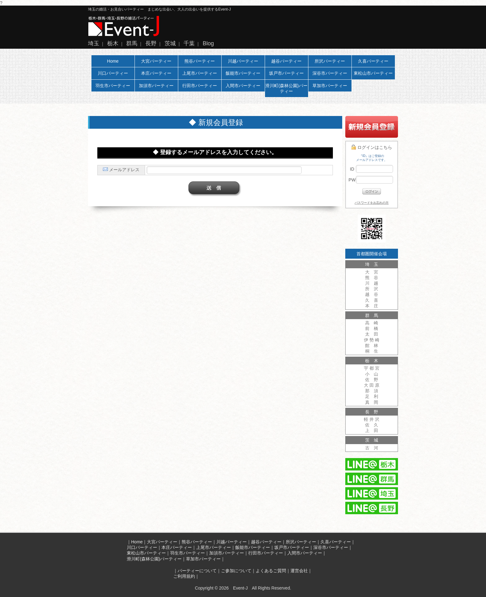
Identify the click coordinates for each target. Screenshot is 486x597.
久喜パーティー (373, 61)
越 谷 (371, 294)
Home (112, 61)
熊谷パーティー (199, 61)
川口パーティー (113, 73)
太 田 (371, 334)
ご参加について (236, 570)
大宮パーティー (156, 61)
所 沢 (371, 288)
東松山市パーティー (373, 73)
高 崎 (371, 322)
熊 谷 (371, 277)
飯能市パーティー (243, 73)
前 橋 (371, 328)
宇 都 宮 (371, 368)
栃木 (112, 43)
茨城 (170, 43)
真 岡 (371, 402)
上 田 (371, 430)
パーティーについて (197, 570)
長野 (151, 43)
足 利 (371, 396)
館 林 (371, 345)
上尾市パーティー (199, 73)
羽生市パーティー (112, 85)
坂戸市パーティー (286, 73)
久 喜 (371, 300)
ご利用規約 (184, 576)
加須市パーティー (156, 85)
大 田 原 (371, 385)
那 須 (371, 390)
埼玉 (93, 43)
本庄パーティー (156, 73)
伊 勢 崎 (371, 339)
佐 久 (371, 424)
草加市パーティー (329, 85)
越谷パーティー (286, 61)
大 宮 (371, 272)
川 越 (371, 283)
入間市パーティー (243, 85)
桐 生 (371, 351)
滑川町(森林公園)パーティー (286, 88)
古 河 (371, 447)
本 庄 (371, 305)
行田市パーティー (199, 85)
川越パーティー (243, 61)
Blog (208, 43)
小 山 (371, 374)
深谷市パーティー (329, 73)
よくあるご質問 (271, 570)
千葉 (189, 43)
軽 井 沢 (371, 419)
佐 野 (371, 379)
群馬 (131, 43)
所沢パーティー (330, 61)
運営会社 (299, 570)
